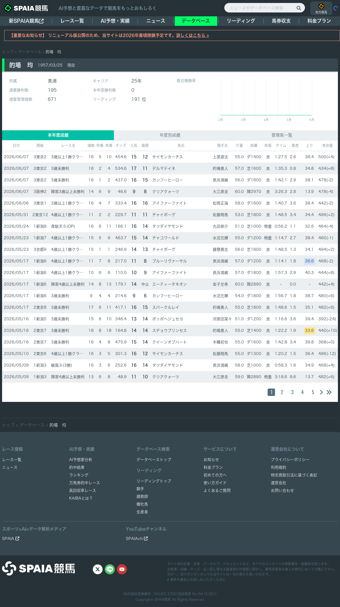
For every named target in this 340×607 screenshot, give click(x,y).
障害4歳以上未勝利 (68, 284)
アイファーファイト (169, 203)
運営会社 (278, 483)
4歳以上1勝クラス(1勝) (72, 215)
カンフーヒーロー (167, 180)
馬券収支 (281, 20)
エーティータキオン (169, 284)
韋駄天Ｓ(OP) (63, 226)
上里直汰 (220, 157)
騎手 (140, 489)
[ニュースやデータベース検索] (264, 7)
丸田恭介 (220, 226)
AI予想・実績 (115, 20)
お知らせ (211, 460)
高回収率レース (82, 490)
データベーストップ (153, 460)
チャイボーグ (163, 215)
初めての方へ (215, 475)
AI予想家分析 (80, 460)
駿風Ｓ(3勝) (61, 365)
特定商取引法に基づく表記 (294, 475)
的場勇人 (220, 168)
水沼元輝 (220, 238)
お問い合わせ (282, 490)
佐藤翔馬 (220, 215)
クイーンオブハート (169, 342)
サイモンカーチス (167, 157)
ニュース (155, 20)
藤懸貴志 (220, 249)
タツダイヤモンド (167, 226)
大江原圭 (220, 192)
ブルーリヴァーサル (169, 261)
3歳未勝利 (60, 168)
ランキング (78, 475)
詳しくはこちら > (192, 35)
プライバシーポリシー (290, 460)
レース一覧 (72, 20)
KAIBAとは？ (81, 498)
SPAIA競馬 (163, 599)
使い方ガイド (215, 483)
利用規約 (278, 467)
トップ (8, 52)
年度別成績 (170, 135)
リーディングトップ (153, 481)
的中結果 (77, 467)
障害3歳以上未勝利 (68, 192)
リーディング (241, 20)
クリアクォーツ (165, 192)
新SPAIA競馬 (26, 20)
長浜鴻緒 (220, 180)
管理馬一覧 (281, 135)
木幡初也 (220, 342)
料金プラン (213, 467)
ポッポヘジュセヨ (167, 319)
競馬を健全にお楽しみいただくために (196, 579)
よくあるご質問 (217, 490)
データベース (196, 20)
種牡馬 (142, 504)
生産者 (142, 512)
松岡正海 (220, 203)
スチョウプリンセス (169, 330)
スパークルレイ (165, 307)
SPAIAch (137, 539)
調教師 (142, 496)
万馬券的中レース (84, 483)
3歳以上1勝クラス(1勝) (72, 157)
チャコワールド (165, 238)
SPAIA (10, 539)
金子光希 (220, 284)
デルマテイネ (163, 168)
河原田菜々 (222, 319)
